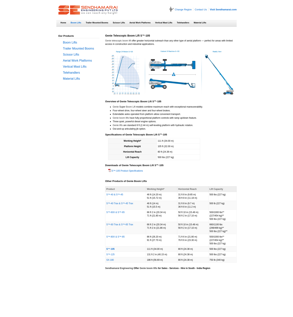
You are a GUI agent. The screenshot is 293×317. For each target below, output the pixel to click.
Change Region (183, 9)
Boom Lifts (76, 22)
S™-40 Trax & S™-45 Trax (119, 203)
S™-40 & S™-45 (114, 194)
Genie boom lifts (121, 118)
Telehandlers (183, 22)
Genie (116, 106)
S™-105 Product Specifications (110, 171)
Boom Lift (131, 106)
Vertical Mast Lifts (163, 22)
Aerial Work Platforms (140, 22)
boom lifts (151, 268)
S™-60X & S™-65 (115, 212)
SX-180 (110, 260)
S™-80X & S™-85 (115, 236)
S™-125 (110, 254)
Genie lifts (118, 125)
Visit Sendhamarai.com (223, 9)
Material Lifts (200, 22)
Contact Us (201, 9)
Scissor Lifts (119, 22)
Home (63, 22)
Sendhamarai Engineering (119, 268)
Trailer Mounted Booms (97, 22)
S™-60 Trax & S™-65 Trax (119, 224)
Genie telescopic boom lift (118, 40)
